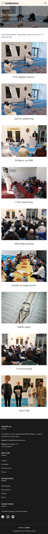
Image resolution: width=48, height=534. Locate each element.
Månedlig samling (24, 243)
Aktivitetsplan (5, 486)
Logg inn (4, 460)
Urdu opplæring (24, 202)
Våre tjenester (6, 490)
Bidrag (3, 497)
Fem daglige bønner (24, 77)
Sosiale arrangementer (24, 285)
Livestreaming (24, 369)
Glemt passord (6, 468)
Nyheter (4, 493)
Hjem (3, 19)
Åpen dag (24, 410)
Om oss (3, 472)
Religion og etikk (24, 160)
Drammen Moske (30, 531)
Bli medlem (5, 464)
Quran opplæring (24, 118)
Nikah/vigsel (24, 327)
